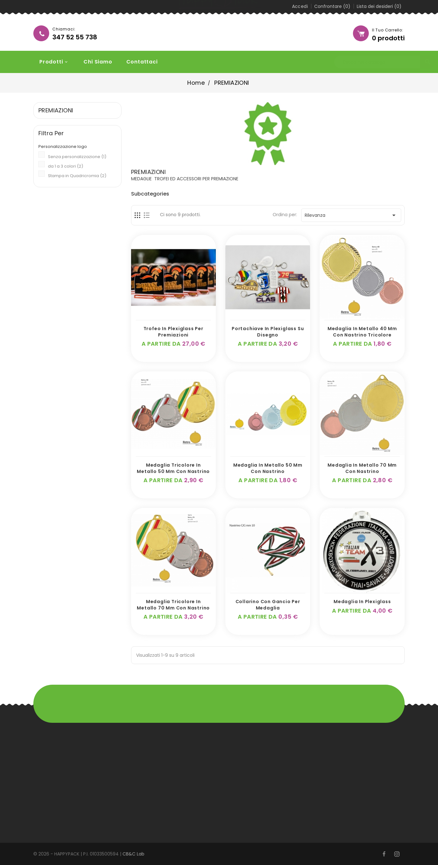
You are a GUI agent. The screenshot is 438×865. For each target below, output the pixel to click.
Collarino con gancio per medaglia (268, 604)
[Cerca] (355, 62)
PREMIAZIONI (55, 110)
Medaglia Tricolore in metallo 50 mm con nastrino (173, 468)
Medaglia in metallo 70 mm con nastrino (362, 468)
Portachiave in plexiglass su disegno (268, 331)
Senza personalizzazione (77, 157)
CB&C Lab (133, 854)
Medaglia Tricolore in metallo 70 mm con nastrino (173, 604)
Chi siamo (94, 61)
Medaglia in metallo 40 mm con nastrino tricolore (362, 331)
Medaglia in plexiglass (362, 601)
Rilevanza (351, 215)
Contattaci (138, 61)
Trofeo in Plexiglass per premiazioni (173, 331)
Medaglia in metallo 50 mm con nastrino (267, 468)
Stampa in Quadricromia (77, 176)
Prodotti (51, 61)
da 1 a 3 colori (65, 166)
